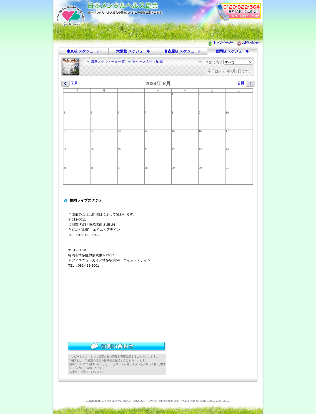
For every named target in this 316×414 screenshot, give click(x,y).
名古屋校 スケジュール (182, 51)
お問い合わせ (251, 42)
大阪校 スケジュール (133, 51)
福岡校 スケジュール (232, 51)
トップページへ (223, 42)
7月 (69, 83)
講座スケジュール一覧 (108, 62)
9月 (246, 83)
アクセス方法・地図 (147, 62)
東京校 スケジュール (83, 51)
